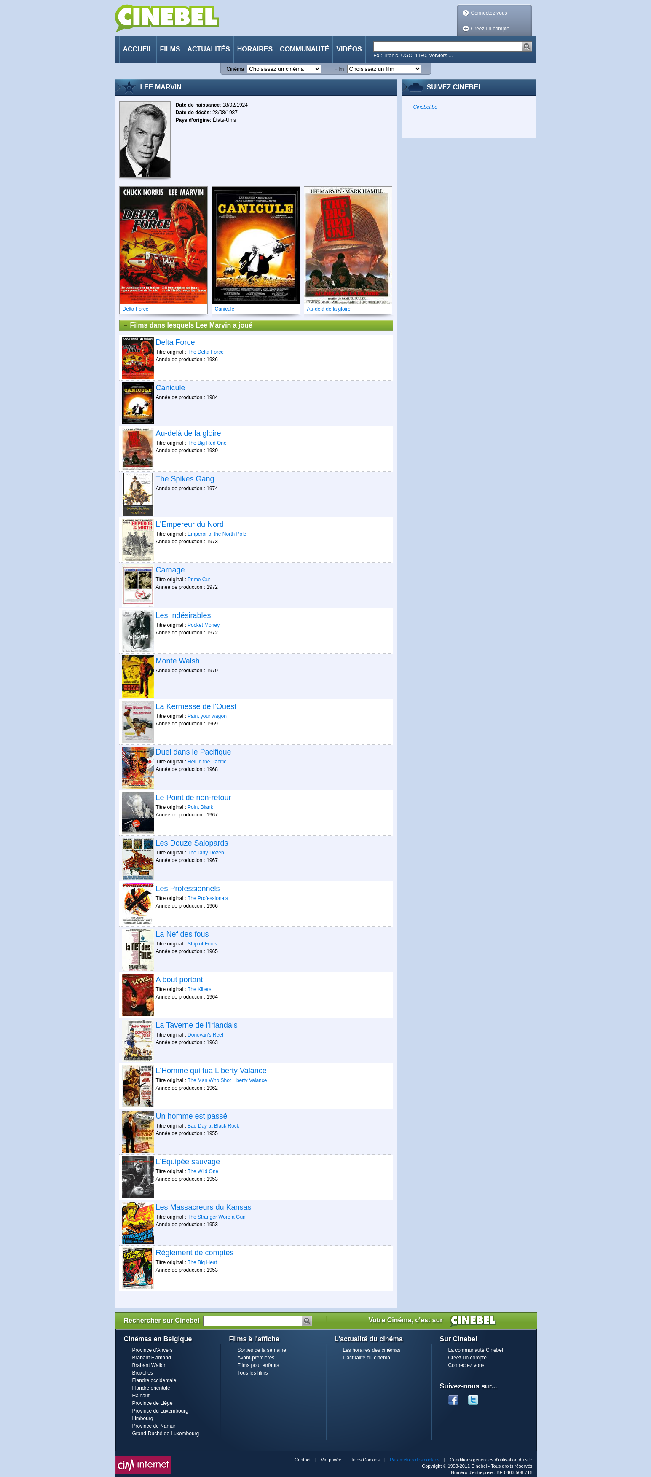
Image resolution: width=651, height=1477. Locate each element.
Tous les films (253, 1373)
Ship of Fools (202, 944)
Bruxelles (142, 1373)
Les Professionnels (188, 888)
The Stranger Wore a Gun (217, 1217)
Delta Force (175, 342)
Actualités (209, 49)
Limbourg (142, 1418)
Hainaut (141, 1396)
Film (339, 69)
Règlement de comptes (195, 1253)
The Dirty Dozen (206, 853)
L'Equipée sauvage (188, 1161)
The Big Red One (207, 443)
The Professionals (208, 898)
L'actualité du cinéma (366, 1358)
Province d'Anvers (152, 1350)
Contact (303, 1459)
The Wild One (203, 1171)
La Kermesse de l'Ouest (196, 706)
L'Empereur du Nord (190, 524)
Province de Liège (152, 1403)
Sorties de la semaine (262, 1350)
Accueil (138, 49)
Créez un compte (490, 29)
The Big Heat (202, 1262)
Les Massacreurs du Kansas (204, 1207)
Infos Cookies (365, 1459)
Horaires (255, 49)
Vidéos (349, 49)
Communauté (304, 49)
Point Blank (200, 807)
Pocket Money (204, 625)
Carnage (170, 570)
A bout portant (179, 979)
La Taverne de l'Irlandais (197, 1025)
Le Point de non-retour (193, 797)
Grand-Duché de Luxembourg (165, 1434)
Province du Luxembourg (160, 1411)
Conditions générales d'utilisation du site (491, 1459)
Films (170, 49)
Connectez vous (489, 13)
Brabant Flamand (151, 1358)
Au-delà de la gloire (188, 433)
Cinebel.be (425, 107)
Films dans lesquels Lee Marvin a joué (187, 325)
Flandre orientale (151, 1388)
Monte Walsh (178, 661)
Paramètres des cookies (414, 1459)
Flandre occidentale (154, 1380)
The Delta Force (206, 352)
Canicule (170, 388)
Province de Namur (154, 1426)
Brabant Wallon (149, 1365)
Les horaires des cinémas (372, 1350)
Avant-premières (256, 1358)
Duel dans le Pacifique (193, 752)
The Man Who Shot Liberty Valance (227, 1080)
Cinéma (235, 69)
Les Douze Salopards (192, 843)
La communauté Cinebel (475, 1350)
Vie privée (331, 1459)
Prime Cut (199, 580)
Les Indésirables (183, 615)
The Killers (200, 989)
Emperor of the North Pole (217, 534)
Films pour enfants (258, 1365)
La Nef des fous (182, 934)
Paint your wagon (207, 716)
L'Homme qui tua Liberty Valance (211, 1070)
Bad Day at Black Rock (213, 1126)
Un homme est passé (192, 1116)
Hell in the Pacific (207, 762)
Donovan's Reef (205, 1035)
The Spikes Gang (185, 479)
